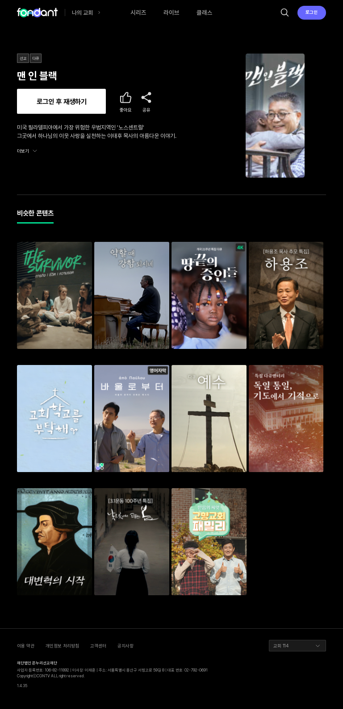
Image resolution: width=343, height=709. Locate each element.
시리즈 (138, 12)
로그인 (311, 12)
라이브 (171, 12)
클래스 (205, 12)
